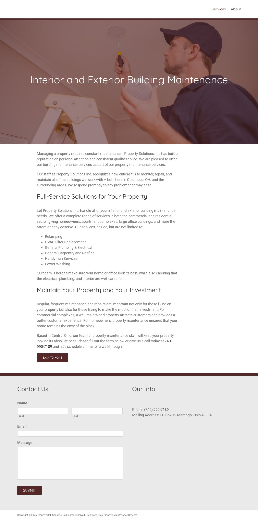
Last (75, 416)
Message (24, 443)
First (20, 416)
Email (22, 426)
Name (22, 403)
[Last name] (97, 411)
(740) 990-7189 (156, 409)
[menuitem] (221, 9)
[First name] (42, 411)
